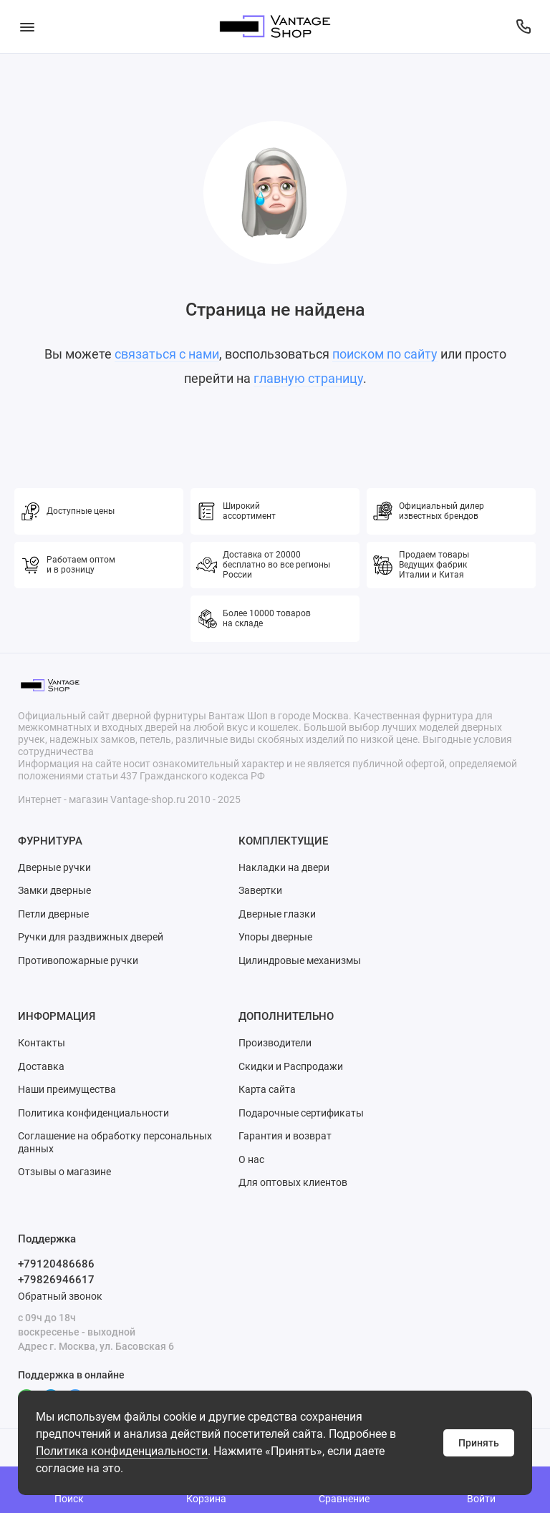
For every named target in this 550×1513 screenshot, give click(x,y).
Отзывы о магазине (64, 1171)
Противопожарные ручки (78, 960)
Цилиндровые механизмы (299, 960)
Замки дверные (54, 890)
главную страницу (308, 378)
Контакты (41, 1043)
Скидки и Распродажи (290, 1066)
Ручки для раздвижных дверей (90, 937)
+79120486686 (56, 1263)
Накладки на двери (283, 867)
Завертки (260, 890)
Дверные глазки (277, 914)
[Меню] (27, 26)
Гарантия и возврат (285, 1136)
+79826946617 (56, 1279)
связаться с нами (167, 353)
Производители (275, 1043)
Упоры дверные (275, 937)
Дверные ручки (54, 867)
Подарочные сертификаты (301, 1113)
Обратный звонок (60, 1296)
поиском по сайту (385, 353)
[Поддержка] (523, 26)
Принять (478, 1443)
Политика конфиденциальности (122, 1451)
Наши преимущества (67, 1089)
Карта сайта (267, 1089)
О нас (251, 1159)
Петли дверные (53, 914)
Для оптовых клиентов (292, 1182)
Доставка (41, 1066)
